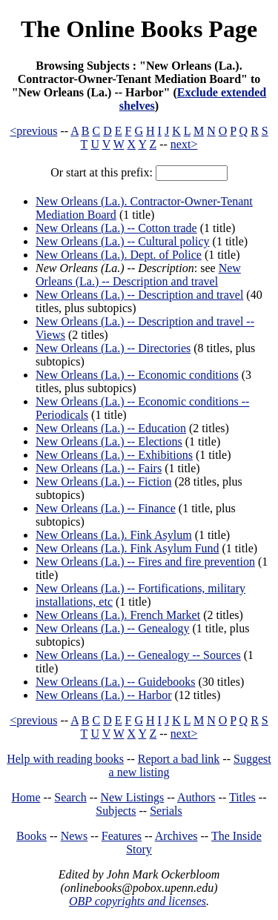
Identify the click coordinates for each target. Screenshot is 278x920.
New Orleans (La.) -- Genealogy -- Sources (138, 655)
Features (122, 836)
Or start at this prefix (99, 172)
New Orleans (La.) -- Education (111, 428)
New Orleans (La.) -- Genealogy (112, 628)
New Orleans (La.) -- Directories (113, 348)
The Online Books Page (139, 29)
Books (31, 836)
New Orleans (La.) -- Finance (106, 508)
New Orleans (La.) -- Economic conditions (137, 374)
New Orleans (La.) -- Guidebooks (115, 681)
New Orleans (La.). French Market (118, 615)
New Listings (132, 797)
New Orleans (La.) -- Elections (109, 441)
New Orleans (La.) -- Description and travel (138, 275)
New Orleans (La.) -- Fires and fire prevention (145, 561)
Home (26, 797)
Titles (242, 797)
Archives (176, 836)
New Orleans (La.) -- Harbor (103, 695)
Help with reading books (65, 758)
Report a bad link (179, 758)
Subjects (116, 810)
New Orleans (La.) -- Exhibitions (114, 455)
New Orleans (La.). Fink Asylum (114, 535)
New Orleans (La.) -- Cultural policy (123, 241)
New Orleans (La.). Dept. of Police (119, 254)
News (74, 836)
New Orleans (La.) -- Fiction (104, 481)
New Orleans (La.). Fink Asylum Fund (127, 548)
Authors (196, 797)
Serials (166, 810)
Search (70, 797)
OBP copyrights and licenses (137, 901)
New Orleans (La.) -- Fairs (99, 468)
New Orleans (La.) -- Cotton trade (116, 228)
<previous (33, 131)
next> (184, 144)
